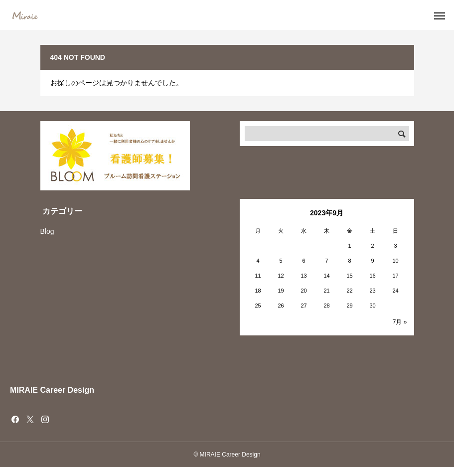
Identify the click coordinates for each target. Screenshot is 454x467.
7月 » (400, 321)
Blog (47, 231)
